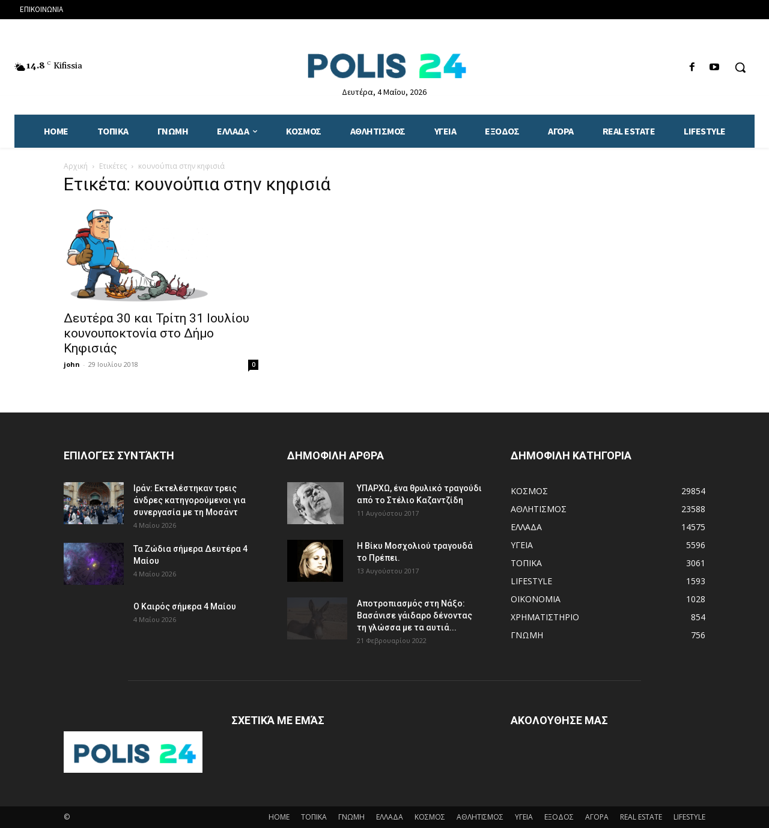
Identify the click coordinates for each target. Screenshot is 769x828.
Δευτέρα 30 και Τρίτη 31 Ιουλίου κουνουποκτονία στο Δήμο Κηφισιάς (156, 333)
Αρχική (76, 166)
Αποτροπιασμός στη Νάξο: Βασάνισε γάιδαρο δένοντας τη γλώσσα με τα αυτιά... (414, 615)
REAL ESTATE (641, 817)
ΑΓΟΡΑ (597, 817)
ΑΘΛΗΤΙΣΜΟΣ (480, 817)
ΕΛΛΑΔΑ (389, 817)
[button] (740, 67)
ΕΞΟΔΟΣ (559, 817)
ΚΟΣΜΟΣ (430, 817)
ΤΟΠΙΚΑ (314, 817)
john (72, 364)
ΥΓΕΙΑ (524, 817)
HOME (279, 817)
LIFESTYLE (689, 817)
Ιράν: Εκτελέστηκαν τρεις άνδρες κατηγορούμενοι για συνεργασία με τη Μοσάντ (189, 500)
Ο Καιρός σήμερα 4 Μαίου (184, 606)
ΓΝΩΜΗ (351, 817)
